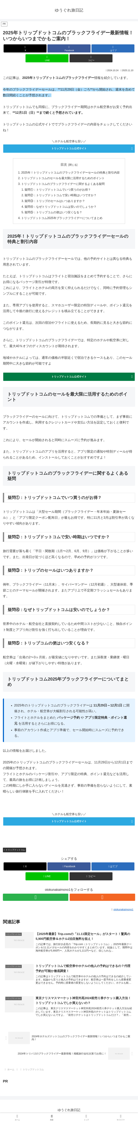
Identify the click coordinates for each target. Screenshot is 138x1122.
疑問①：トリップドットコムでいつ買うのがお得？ (58, 190)
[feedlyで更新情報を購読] (35, 898)
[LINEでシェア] (47, 58)
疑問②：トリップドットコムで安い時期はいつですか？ (61, 196)
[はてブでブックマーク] (112, 48)
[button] (91, 58)
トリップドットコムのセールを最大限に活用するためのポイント (63, 178)
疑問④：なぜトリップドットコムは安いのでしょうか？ (61, 207)
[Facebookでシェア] (68, 48)
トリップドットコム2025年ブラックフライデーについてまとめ (61, 219)
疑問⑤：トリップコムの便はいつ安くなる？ (53, 213)
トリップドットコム (14, 851)
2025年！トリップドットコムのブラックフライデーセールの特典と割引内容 (70, 172)
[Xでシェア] (25, 48)
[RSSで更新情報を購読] (102, 898)
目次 (64, 164)
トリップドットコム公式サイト (69, 148)
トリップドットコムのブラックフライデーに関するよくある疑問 (63, 184)
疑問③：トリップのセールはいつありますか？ (55, 201)
